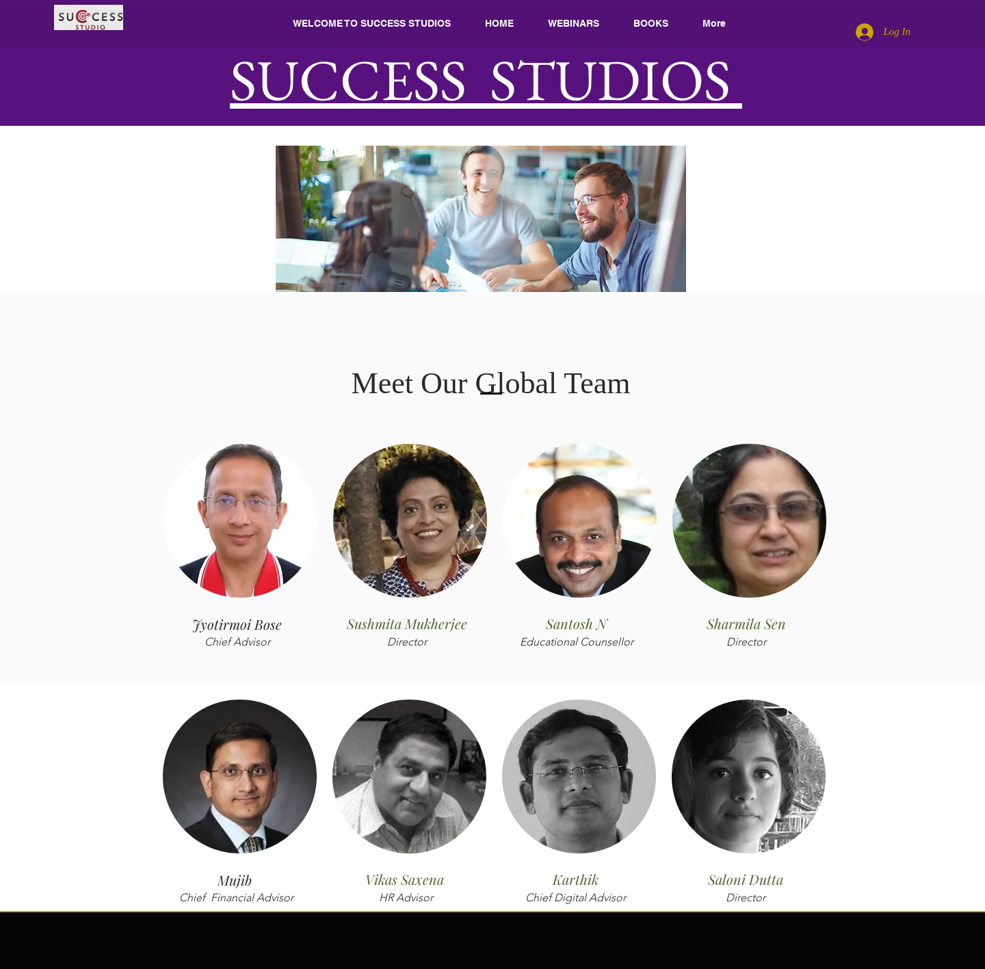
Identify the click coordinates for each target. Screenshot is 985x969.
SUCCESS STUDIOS (486, 79)
